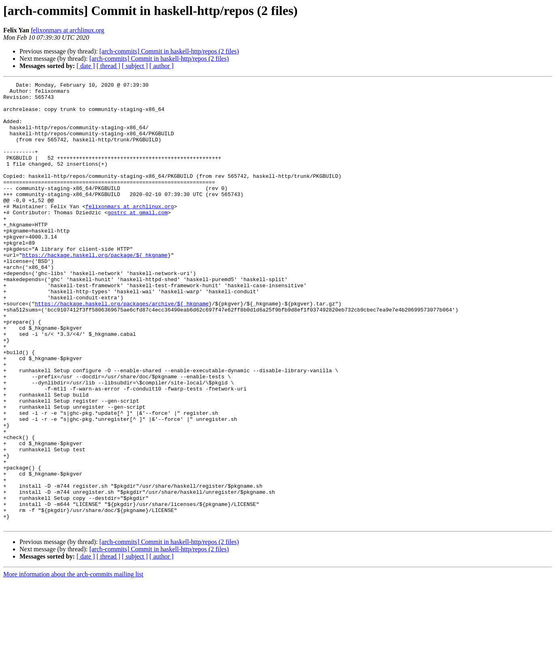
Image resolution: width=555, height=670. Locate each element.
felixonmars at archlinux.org (67, 30)
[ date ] (86, 65)
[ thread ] (108, 65)
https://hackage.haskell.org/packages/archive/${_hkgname (122, 348)
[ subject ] (135, 65)
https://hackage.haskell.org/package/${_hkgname (95, 290)
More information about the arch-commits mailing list (73, 662)
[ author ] (161, 65)
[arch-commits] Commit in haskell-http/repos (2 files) (169, 51)
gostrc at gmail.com (137, 239)
